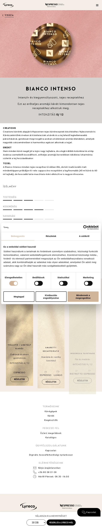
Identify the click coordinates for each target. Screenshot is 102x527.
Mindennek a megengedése (83, 296)
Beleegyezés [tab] (18, 236)
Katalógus (51, 437)
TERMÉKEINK (51, 406)
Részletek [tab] (51, 236)
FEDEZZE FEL (51, 428)
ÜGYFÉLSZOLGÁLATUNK (51, 445)
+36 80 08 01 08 (47, 472)
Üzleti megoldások (50, 433)
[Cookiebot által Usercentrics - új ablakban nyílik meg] (85, 227)
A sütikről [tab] (84, 236)
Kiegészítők (51, 420)
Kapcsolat (50, 450)
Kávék (51, 416)
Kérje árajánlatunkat (49, 468)
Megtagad (19, 296)
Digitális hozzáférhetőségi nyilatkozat (51, 455)
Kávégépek (51, 411)
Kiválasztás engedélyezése (51, 296)
